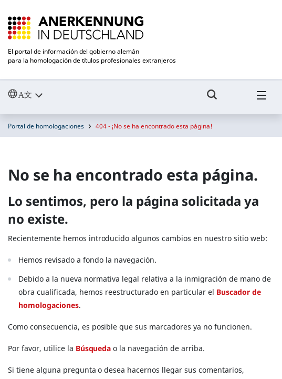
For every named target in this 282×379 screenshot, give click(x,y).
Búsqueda (93, 348)
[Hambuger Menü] (261, 99)
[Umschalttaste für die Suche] (212, 99)
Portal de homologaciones (46, 126)
